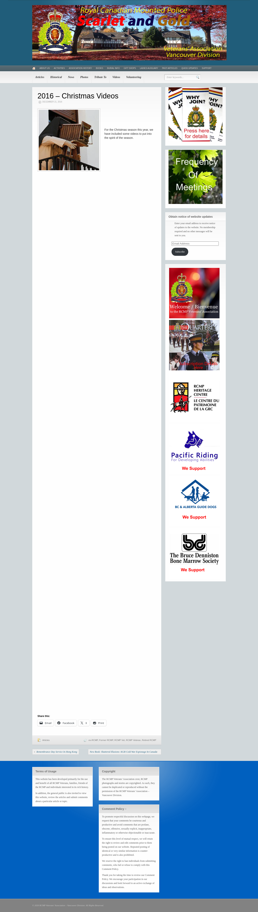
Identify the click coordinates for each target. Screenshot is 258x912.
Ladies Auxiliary (149, 68)
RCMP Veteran (133, 740)
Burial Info (113, 68)
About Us (45, 68)
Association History (80, 68)
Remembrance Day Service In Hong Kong (56, 751)
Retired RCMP (149, 740)
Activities (59, 68)
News (71, 77)
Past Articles (169, 68)
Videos (116, 77)
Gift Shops (130, 68)
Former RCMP (106, 740)
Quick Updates (189, 68)
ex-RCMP (93, 740)
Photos (84, 77)
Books (99, 68)
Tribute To (100, 77)
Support (206, 68)
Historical (56, 77)
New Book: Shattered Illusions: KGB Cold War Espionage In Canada (123, 751)
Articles (39, 77)
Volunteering (133, 77)
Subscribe (180, 251)
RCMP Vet (119, 740)
